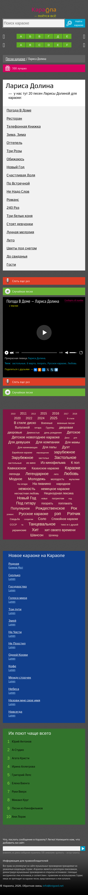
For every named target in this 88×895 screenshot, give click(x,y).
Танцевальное (41, 524)
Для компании (47, 442)
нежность (26, 489)
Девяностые (33, 432)
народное (63, 484)
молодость (57, 479)
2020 (17, 418)
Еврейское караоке (22, 452)
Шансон (37, 535)
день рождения (53, 432)
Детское (73, 432)
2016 (55, 413)
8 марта (31, 363)
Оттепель (14, 143)
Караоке (72, 468)
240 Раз (13, 207)
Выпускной (22, 427)
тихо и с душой (69, 524)
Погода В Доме (19, 110)
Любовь (72, 363)
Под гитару (26, 503)
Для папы (49, 447)
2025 (53, 418)
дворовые (15, 432)
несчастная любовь (27, 493)
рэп (57, 513)
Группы (50, 427)
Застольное (65, 457)
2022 (29, 418)
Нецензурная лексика (58, 493)
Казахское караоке (45, 468)
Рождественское (50, 508)
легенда (14, 474)
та (22, 525)
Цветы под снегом (22, 248)
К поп (75, 463)
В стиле (70, 418)
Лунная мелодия (20, 232)
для (75, 437)
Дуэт (66, 447)
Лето (11, 240)
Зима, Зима (16, 134)
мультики (74, 479)
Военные (47, 423)
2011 (23, 413)
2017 (66, 414)
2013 (33, 414)
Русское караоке (56, 363)
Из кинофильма (53, 463)
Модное (15, 479)
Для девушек (19, 442)
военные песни (66, 423)
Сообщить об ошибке (74, 300)
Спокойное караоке (64, 519)
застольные (19, 363)
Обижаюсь (15, 159)
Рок (74, 508)
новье (44, 498)
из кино (31, 462)
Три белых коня (20, 216)
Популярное (20, 508)
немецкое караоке (55, 489)
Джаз (67, 437)
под (70, 498)
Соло (42, 519)
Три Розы (14, 151)
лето (56, 474)
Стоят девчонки (20, 224)
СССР (13, 524)
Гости (11, 264)
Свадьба (15, 519)
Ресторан (14, 118)
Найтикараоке (78, 23)
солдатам (28, 519)
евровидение (43, 452)
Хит (35, 529)
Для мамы (72, 442)
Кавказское (16, 468)
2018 (75, 414)
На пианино (41, 484)
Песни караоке (15, 58)
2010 (13, 414)
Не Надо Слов (18, 191)
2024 (40, 418)
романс (10, 514)
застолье (44, 458)
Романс (13, 199)
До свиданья (17, 256)
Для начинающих (27, 447)
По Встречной (18, 183)
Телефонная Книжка (24, 126)
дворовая (66, 427)
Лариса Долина (36, 358)
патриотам (58, 498)
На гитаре (22, 484)
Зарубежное (22, 457)
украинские (19, 530)
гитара (37, 427)
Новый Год (15, 167)
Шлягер (53, 535)
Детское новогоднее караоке (36, 437)
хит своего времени (60, 530)
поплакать (65, 503)
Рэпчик (73, 513)
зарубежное (64, 452)
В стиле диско (25, 423)
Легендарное (37, 474)
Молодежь (37, 479)
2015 (43, 413)
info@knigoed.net (53, 885)
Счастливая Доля (21, 175)
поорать (41, 363)
